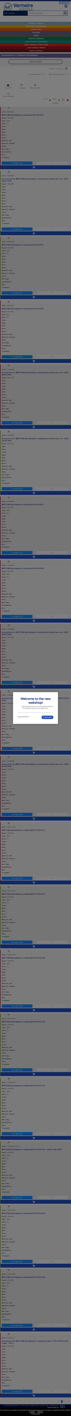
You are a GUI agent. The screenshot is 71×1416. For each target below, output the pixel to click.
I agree (32, 1412)
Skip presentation (23, 717)
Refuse (40, 1412)
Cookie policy (35, 1414)
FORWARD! (47, 717)
